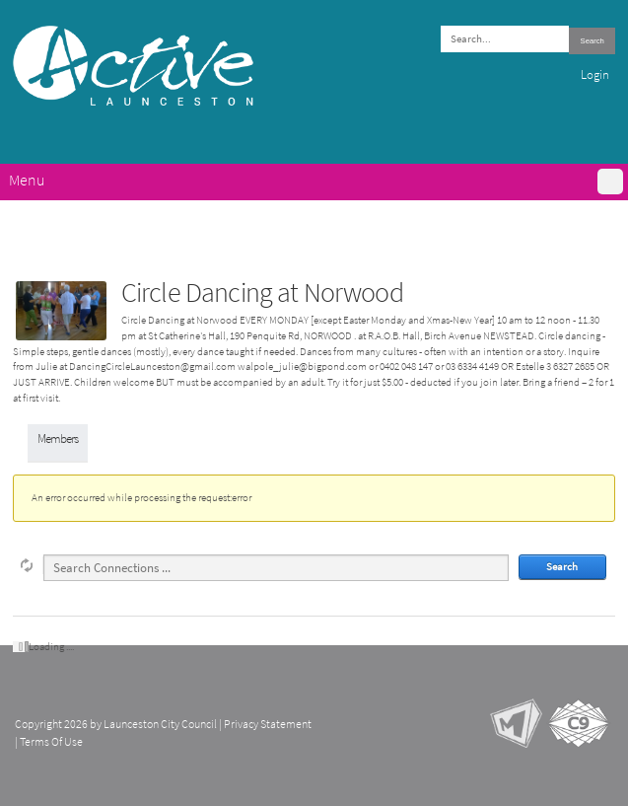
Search (592, 41)
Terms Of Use (51, 742)
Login (595, 74)
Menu (26, 180)
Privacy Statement (268, 724)
